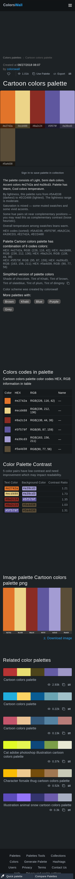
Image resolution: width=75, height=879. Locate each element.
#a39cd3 (21, 439)
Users (12, 867)
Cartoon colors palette (20, 679)
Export (59, 73)
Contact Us (59, 867)
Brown (9, 301)
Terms (42, 867)
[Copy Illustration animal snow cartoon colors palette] (64, 810)
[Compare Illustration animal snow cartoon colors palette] (69, 810)
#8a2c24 (21, 420)
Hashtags (59, 861)
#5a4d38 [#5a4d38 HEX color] (8, 447)
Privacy (27, 867)
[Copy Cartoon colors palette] (68, 283)
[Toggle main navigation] (70, 5)
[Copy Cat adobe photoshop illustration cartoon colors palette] (64, 761)
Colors (13, 5)
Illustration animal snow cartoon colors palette (37, 805)
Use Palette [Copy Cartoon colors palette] (41, 73)
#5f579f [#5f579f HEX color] (8, 428)
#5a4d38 (21, 449)
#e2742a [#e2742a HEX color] (8, 399)
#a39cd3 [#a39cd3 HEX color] (8, 437)
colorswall (13, 69)
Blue (39, 301)
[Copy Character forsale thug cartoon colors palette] (64, 785)
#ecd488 (21, 410)
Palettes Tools (35, 855)
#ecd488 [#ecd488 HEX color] (8, 409)
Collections (58, 855)
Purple (54, 301)
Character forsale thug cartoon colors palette (37, 781)
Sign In (25, 172)
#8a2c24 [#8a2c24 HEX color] (8, 418)
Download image (57, 638)
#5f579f (21, 429)
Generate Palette (35, 861)
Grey (8, 309)
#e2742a (21, 400)
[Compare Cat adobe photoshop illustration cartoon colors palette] (69, 761)
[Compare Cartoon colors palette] (70, 73)
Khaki (25, 301)
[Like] (8, 74)
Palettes (15, 855)
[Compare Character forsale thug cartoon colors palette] (69, 785)
